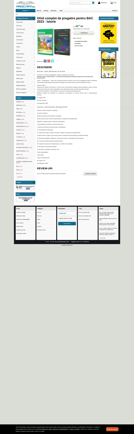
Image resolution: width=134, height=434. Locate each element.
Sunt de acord (112, 429)
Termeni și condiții (20, 212)
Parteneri (39, 226)
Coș (113, 3)
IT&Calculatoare (20, 53)
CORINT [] (20, 119)
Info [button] (18, 208)
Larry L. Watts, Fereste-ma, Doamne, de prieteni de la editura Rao (108, 229)
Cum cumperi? (20, 223)
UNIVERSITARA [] (22, 158)
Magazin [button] (40, 208)
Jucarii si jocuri (20, 32)
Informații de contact (21, 233)
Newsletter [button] (62, 208)
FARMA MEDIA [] (21, 123)
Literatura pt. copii (20, 61)
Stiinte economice (20, 75)
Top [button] (81, 208)
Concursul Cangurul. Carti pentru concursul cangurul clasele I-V (107, 233)
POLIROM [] (20, 115)
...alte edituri (19, 177)
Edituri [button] (19, 98)
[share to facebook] (45, 61)
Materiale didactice (21, 85)
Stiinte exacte (19, 78)
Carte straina (19, 22)
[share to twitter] (52, 61)
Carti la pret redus (20, 29)
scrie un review (79, 45)
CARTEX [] (20, 130)
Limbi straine (19, 57)
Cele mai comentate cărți (84, 216)
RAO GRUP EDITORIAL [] (24, 147)
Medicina (18, 68)
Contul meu (102, 3)
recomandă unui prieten (81, 41)
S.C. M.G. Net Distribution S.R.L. (61, 241)
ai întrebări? (78, 43)
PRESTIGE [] (20, 105)
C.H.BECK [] (20, 137)
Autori (38, 223)
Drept (17, 50)
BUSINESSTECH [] (22, 126)
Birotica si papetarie (21, 89)
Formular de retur (41, 230)
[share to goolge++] (48, 61)
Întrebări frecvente (20, 230)
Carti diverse (19, 43)
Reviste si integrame (21, 92)
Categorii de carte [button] (22, 18)
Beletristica (19, 36)
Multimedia (19, 71)
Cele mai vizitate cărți (83, 219)
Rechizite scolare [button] (105, 49)
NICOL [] (19, 170)
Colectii (18, 46)
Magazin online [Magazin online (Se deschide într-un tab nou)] (75, 241)
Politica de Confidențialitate (23, 219)
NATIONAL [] (20, 112)
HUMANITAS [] (21, 140)
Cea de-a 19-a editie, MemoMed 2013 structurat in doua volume (107, 224)
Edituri (38, 219)
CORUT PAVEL (20, 144)
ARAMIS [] (20, 101)
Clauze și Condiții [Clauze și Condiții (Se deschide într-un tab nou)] (74, 429)
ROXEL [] (20, 133)
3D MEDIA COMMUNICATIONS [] (24, 162)
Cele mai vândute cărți (83, 212)
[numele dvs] (67, 213)
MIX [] (19, 166)
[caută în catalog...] (80, 3)
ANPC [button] (19, 182)
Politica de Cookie (20, 216)
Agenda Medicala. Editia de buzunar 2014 (108, 219)
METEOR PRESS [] (22, 151)
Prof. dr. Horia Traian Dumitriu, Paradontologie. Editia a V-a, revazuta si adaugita (106, 214)
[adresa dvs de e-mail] (67, 218)
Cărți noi (39, 212)
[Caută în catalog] (93, 3)
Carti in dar (19, 25)
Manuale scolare (20, 64)
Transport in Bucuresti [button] (107, 18)
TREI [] (19, 108)
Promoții (39, 216)
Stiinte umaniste (20, 82)
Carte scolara (19, 39)
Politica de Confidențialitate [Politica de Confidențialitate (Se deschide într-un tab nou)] (60, 429)
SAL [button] (18, 194)
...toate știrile (102, 238)
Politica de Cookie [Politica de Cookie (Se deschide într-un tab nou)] (47, 429)
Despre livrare (19, 226)
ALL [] (19, 173)
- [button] (33, 18)
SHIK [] (19, 154)
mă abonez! (67, 223)
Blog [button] (101, 208)
